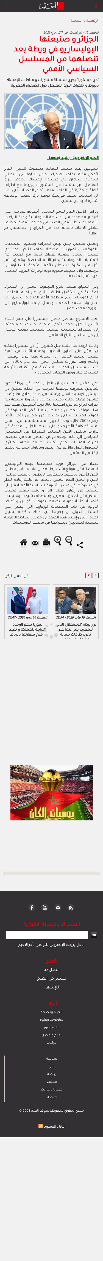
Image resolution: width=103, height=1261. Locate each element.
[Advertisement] (46, 630)
